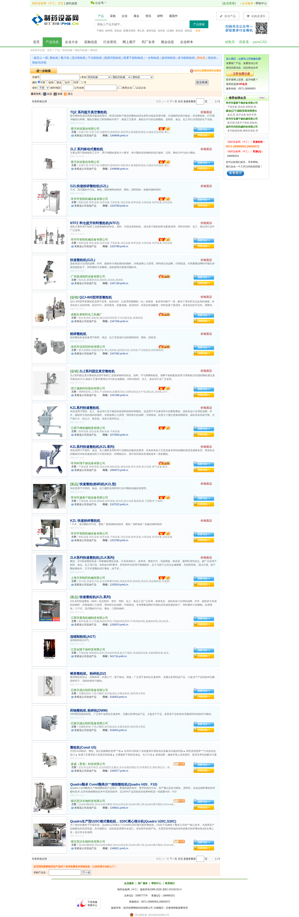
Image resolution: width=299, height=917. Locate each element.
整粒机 (94, 50)
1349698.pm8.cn (119, 135)
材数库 (230, 42)
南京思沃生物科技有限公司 (88, 800)
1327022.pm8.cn (119, 504)
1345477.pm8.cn (119, 770)
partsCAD (260, 42)
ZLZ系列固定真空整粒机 (97, 371)
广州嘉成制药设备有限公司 (88, 276)
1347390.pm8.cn (119, 395)
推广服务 (143, 883)
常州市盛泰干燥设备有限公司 (89, 497)
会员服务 (247, 3)
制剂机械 (67, 50)
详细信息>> (203, 135)
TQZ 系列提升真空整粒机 (88, 112)
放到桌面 (71, 3)
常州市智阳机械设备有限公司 (89, 198)
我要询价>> (203, 129)
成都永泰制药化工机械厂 (86, 314)
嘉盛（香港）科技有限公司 (88, 764)
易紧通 (244, 42)
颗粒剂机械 (81, 50)
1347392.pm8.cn (119, 353)
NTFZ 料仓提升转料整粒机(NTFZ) (94, 223)
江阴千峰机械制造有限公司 (88, 428)
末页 (180, 101)
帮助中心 (261, 3)
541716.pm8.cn (118, 656)
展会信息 (167, 42)
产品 (57, 50)
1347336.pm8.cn (119, 321)
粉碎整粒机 (78, 334)
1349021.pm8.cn (119, 807)
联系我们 (170, 883)
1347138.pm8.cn (119, 283)
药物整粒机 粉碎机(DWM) (88, 710)
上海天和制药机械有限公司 (88, 577)
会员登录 (229, 3)
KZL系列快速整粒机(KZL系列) (92, 446)
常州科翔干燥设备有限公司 (88, 463)
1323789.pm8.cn (119, 205)
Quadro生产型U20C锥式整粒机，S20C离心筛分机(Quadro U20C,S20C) (123, 821)
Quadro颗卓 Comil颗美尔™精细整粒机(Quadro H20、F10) (113, 784)
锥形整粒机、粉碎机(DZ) (88, 673)
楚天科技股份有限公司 (85, 128)
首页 (36, 42)
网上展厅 (129, 42)
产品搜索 (199, 24)
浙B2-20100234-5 (172, 889)
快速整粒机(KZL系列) (95, 597)
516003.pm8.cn (118, 697)
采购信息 (90, 42)
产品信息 (52, 42)
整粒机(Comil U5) (83, 747)
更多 (200, 30)
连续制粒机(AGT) (82, 636)
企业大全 (71, 42)
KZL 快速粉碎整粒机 (85, 520)
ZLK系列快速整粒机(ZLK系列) (92, 557)
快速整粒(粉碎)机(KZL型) (97, 484)
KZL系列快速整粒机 (84, 408)
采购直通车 (256, 16)
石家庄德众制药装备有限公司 (89, 690)
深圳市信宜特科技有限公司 (88, 346)
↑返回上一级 (40, 57)
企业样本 (186, 42)
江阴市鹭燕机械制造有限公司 (89, 617)
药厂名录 (148, 42)
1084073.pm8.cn (119, 470)
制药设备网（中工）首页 (48, 3)
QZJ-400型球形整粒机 (95, 297)
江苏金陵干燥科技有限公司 (88, 649)
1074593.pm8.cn (119, 434)
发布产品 (228, 16)
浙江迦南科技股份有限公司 (88, 388)
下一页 (173, 101)
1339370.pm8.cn (119, 624)
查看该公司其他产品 (85, 135)
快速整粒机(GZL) (82, 260)
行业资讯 (109, 42)
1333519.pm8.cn (119, 584)
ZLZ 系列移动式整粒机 (86, 149)
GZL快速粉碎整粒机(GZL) (89, 186)
